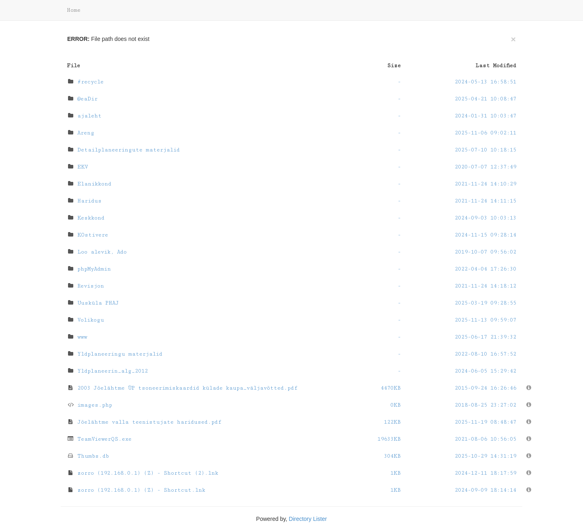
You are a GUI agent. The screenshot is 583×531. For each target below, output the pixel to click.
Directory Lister (308, 519)
